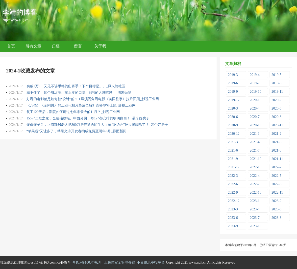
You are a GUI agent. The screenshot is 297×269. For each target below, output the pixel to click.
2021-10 (255, 159)
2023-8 (276, 218)
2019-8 (276, 83)
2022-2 (276, 167)
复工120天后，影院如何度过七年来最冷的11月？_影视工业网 (73, 112)
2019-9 (233, 91)
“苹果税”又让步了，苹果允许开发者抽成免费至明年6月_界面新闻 (76, 131)
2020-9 (233, 125)
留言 (78, 46)
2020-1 (255, 100)
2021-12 (234, 167)
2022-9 (233, 192)
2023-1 (255, 201)
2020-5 (276, 108)
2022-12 (234, 201)
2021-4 (255, 142)
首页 (11, 46)
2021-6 (233, 150)
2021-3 (233, 142)
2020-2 (276, 100)
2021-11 (277, 159)
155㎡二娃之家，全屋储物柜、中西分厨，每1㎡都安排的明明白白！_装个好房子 (87, 118)
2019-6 (233, 83)
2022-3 (233, 176)
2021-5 (276, 142)
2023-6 (233, 218)
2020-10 (255, 125)
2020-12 (234, 133)
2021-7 (255, 150)
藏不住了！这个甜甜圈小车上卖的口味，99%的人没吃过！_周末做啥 (79, 92)
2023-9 (233, 226)
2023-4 (255, 209)
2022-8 (276, 184)
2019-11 (277, 91)
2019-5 (276, 75)
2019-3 (233, 75)
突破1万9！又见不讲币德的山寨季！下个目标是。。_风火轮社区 (75, 86)
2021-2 (276, 133)
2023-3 (233, 209)
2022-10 (255, 192)
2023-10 (255, 226)
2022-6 (233, 184)
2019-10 (255, 91)
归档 (56, 46)
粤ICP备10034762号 (87, 262)
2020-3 (233, 108)
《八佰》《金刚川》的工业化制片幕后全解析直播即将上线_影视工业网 (81, 105)
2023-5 (276, 209)
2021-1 (255, 133)
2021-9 (233, 159)
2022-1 (255, 167)
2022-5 (276, 176)
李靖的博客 (19, 12)
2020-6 (233, 117)
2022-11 (277, 192)
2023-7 (255, 218)
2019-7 (255, 83)
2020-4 (255, 108)
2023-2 (276, 201)
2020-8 (276, 117)
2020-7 (255, 117)
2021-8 (276, 150)
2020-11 (277, 125)
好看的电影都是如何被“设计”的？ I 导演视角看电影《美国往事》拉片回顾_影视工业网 (92, 99)
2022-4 (255, 176)
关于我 (100, 46)
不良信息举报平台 (151, 262)
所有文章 (33, 46)
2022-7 (255, 184)
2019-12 (234, 100)
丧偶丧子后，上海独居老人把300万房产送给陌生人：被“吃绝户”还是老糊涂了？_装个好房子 (97, 125)
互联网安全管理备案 (119, 262)
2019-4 (255, 75)
